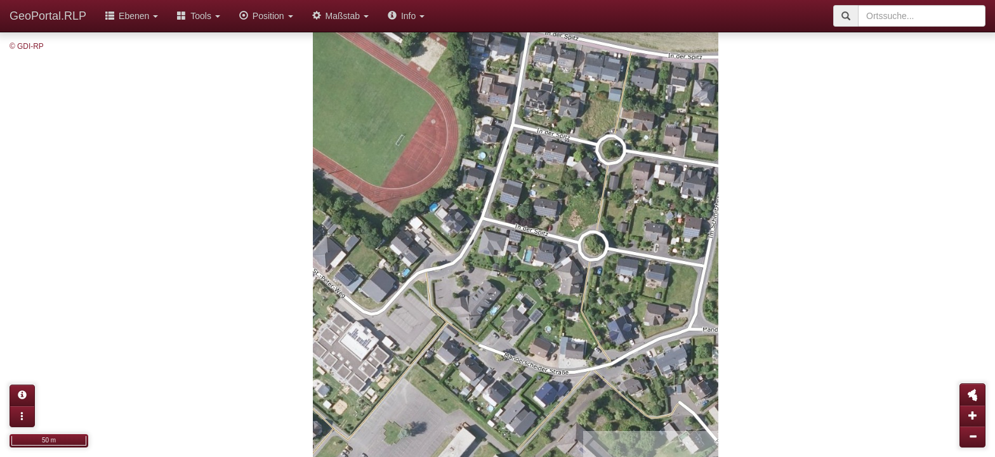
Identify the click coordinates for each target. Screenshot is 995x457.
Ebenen (131, 16)
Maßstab (340, 16)
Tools (198, 16)
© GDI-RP (27, 46)
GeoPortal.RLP (48, 16)
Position (266, 16)
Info (406, 16)
